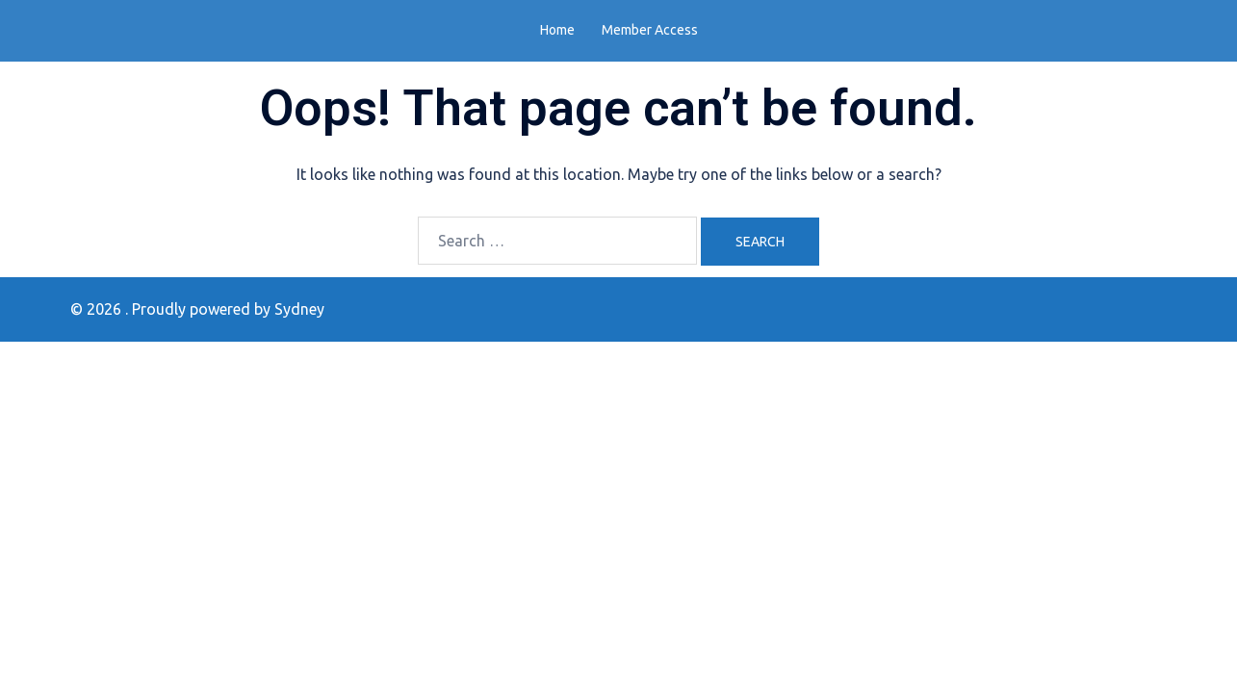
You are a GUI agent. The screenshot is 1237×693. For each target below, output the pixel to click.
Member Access (650, 30)
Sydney (299, 309)
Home (557, 30)
